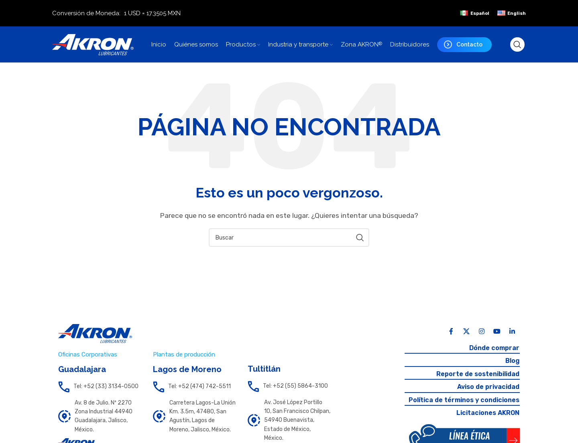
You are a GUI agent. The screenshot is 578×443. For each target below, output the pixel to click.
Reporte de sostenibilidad (477, 374)
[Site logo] (93, 44)
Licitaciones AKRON (487, 413)
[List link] (99, 387)
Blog (512, 360)
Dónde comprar (494, 348)
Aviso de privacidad (488, 387)
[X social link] (466, 331)
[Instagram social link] (481, 331)
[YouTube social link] (497, 331)
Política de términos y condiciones (464, 400)
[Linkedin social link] (512, 331)
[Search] (517, 44)
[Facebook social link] (451, 331)
